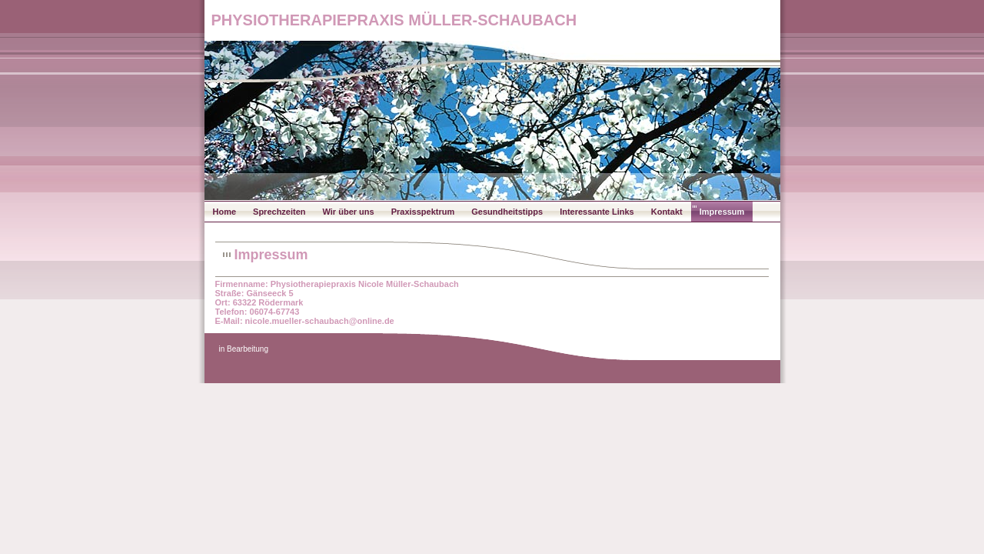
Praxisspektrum (423, 211)
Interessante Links (597, 211)
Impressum (722, 211)
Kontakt (667, 211)
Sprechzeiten (279, 211)
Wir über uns (348, 211)
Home (225, 211)
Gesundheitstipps (507, 211)
